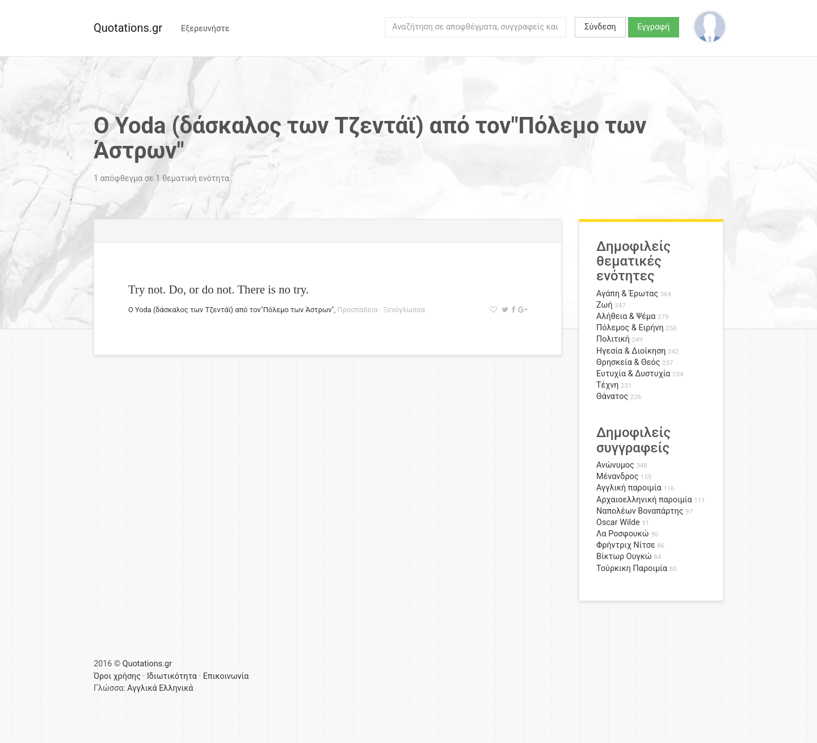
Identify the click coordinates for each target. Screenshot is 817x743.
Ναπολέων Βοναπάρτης (639, 511)
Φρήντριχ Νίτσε (625, 545)
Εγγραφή (654, 27)
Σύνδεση (600, 27)
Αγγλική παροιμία (629, 488)
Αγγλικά (142, 688)
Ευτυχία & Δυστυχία (633, 374)
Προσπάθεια (358, 309)
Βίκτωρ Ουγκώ (624, 556)
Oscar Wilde (618, 522)
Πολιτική (613, 339)
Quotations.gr (128, 28)
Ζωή (604, 305)
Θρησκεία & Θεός (628, 362)
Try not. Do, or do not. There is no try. (218, 289)
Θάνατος (612, 396)
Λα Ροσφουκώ (622, 534)
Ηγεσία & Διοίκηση (631, 351)
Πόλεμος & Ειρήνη (630, 328)
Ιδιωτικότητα (172, 676)
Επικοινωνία (226, 676)
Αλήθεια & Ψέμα (625, 316)
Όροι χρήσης (117, 676)
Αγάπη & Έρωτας (627, 294)
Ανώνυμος (615, 465)
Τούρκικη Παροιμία (631, 568)
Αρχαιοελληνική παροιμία (644, 500)
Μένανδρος (617, 476)
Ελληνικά (176, 688)
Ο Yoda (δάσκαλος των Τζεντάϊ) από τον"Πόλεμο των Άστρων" (231, 309)
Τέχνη (607, 385)
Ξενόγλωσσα (404, 309)
